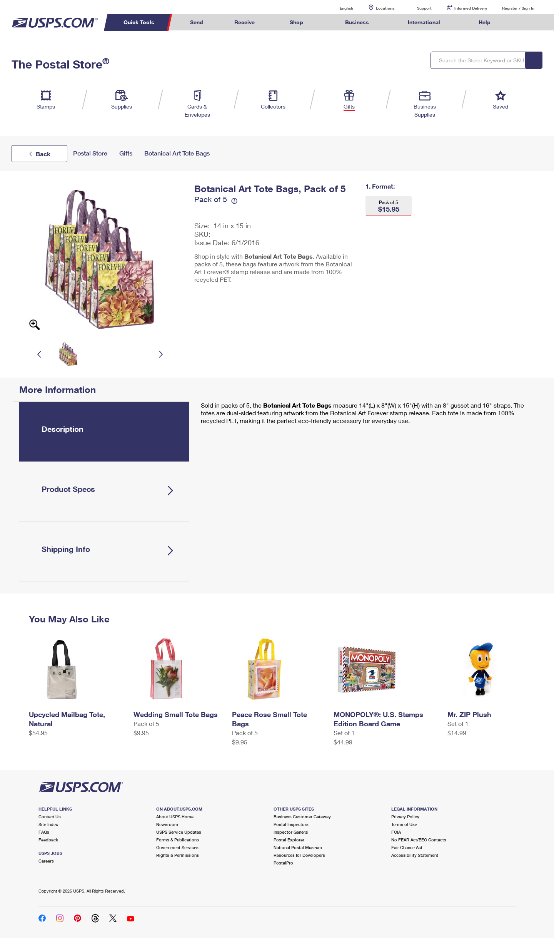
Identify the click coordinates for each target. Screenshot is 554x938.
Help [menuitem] (485, 22)
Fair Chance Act (406, 847)
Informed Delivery (470, 8)
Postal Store (90, 153)
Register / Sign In (518, 8)
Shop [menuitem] (296, 22)
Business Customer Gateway (302, 816)
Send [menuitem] (196, 22)
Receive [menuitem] (244, 22)
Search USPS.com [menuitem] (521, 22)
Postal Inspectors (291, 824)
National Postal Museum (298, 847)
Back (43, 153)
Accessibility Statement (414, 855)
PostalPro (283, 862)
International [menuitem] (424, 22)
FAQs (43, 831)
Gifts (125, 153)
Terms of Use (404, 824)
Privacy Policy (405, 816)
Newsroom (167, 824)
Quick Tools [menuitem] (138, 22)
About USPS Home (175, 816)
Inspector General (291, 831)
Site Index (48, 824)
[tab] (104, 431)
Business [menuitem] (357, 22)
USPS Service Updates (178, 831)
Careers (46, 860)
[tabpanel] (365, 413)
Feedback (48, 839)
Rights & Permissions (177, 855)
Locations (385, 8)
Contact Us (49, 816)
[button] (388, 206)
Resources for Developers (299, 855)
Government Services (177, 847)
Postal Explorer (289, 839)
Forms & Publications (177, 839)
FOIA (396, 831)
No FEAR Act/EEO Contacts (418, 839)
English (338, 7)
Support (424, 8)
